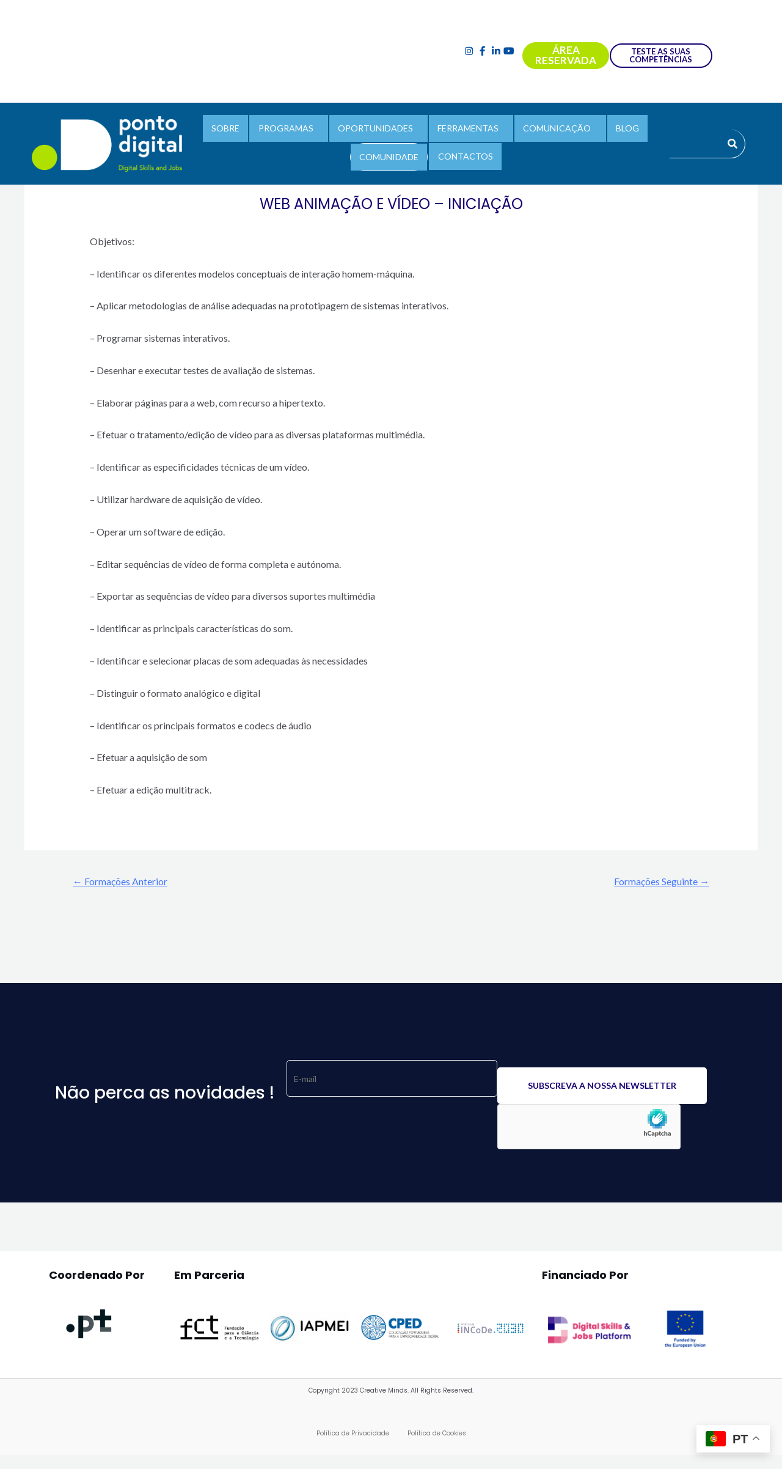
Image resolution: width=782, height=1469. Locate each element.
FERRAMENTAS (465, 130)
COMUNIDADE (391, 153)
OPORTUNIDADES (377, 130)
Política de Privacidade (352, 1435)
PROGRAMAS (293, 130)
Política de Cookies (436, 1435)
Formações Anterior (126, 881)
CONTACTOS (462, 152)
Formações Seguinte (655, 881)
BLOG (614, 130)
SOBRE (238, 130)
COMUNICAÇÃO (549, 130)
